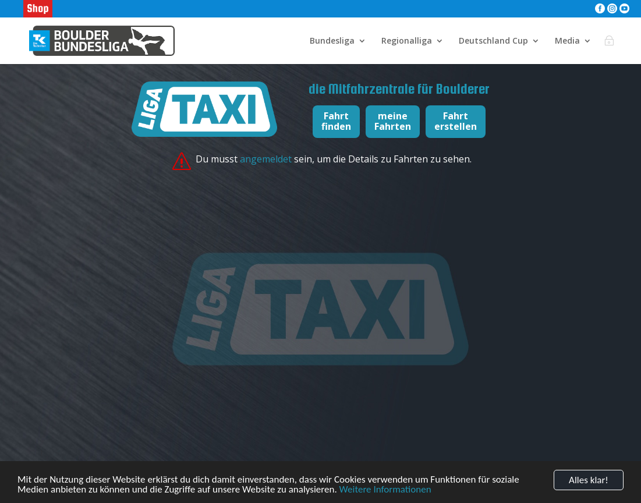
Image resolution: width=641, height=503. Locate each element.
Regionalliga (406, 41)
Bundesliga (332, 41)
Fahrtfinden (336, 121)
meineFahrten (392, 121)
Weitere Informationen (385, 492)
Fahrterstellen (455, 121)
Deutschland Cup (493, 41)
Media (567, 41)
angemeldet (267, 159)
